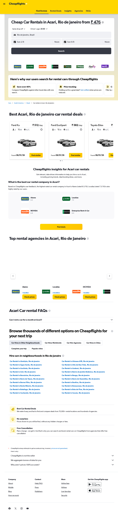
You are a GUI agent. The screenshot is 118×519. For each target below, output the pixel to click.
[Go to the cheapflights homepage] (18, 4)
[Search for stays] (4, 16)
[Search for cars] (4, 22)
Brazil (32, 103)
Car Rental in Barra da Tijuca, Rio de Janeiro (31, 379)
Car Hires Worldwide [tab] (57, 343)
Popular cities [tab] (41, 349)
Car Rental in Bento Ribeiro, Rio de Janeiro (30, 386)
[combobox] (23, 29)
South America (23, 103)
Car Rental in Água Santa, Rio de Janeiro (30, 365)
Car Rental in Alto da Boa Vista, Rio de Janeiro (82, 365)
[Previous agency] (17, 276)
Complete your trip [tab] (23, 349)
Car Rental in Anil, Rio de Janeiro (27, 372)
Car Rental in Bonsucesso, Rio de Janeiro (80, 386)
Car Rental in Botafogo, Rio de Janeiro (29, 389)
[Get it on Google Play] (95, 484)
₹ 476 (100, 22)
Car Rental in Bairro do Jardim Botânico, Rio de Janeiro (85, 372)
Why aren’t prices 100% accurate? (64, 464)
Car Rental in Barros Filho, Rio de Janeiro (30, 382)
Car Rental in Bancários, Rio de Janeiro (29, 375)
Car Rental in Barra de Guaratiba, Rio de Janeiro (83, 379)
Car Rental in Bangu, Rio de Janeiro (78, 375)
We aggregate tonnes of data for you (64, 460)
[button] (4, 4)
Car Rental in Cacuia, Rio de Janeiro (78, 393)
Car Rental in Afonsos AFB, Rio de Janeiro (80, 361)
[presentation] (107, 22)
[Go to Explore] (4, 27)
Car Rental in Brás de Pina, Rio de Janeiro (80, 389)
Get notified (87, 90)
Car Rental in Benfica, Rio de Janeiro (78, 382)
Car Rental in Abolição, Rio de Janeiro (29, 361)
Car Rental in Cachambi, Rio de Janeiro (29, 393)
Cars (13, 103)
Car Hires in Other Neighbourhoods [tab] (30, 343)
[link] (63, 227)
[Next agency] (109, 276)
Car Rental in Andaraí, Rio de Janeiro (78, 368)
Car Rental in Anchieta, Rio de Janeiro (29, 368)
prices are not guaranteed (63, 448)
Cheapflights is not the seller (64, 455)
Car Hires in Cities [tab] (98, 343)
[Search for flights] (4, 11)
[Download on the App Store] (95, 490)
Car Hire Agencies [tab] (78, 343)
